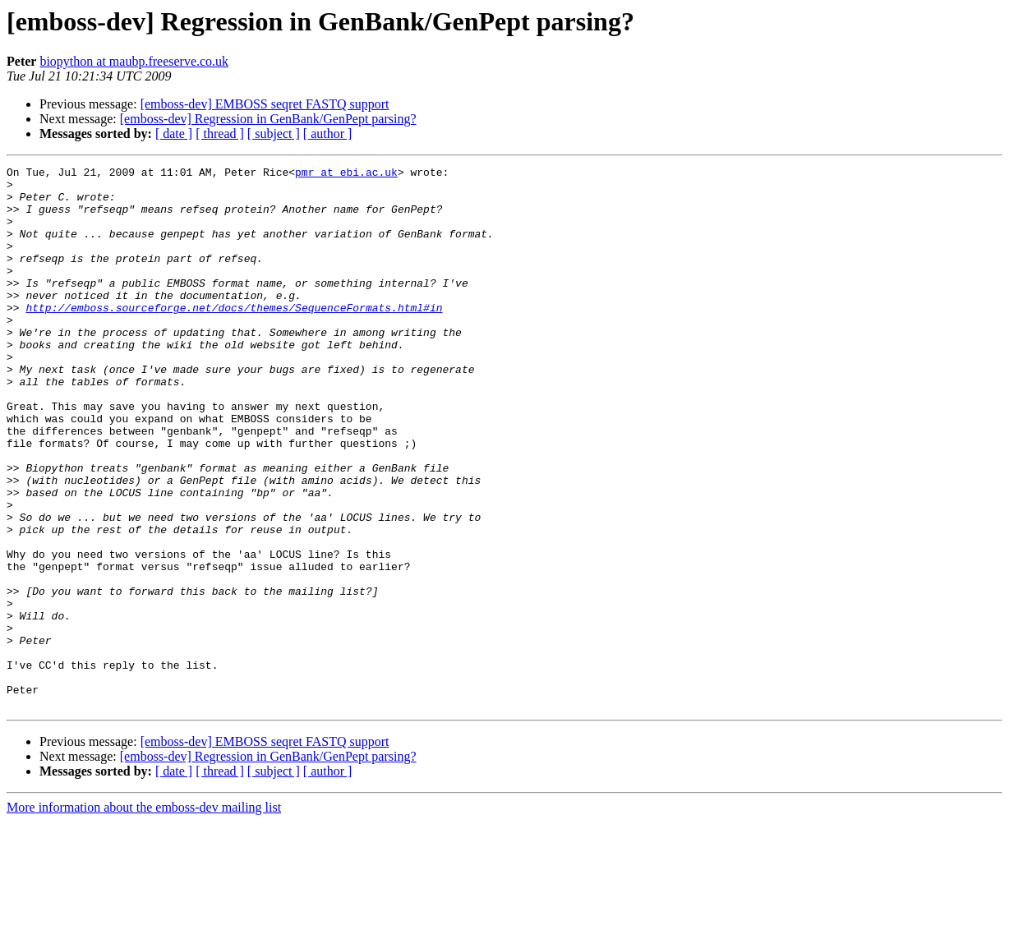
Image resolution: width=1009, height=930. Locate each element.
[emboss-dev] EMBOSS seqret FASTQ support (265, 104)
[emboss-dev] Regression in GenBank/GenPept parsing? (268, 119)
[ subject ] (273, 133)
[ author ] (327, 133)
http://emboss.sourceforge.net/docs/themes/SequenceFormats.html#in (233, 336)
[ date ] (173, 133)
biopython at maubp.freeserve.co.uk (133, 61)
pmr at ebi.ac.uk (346, 174)
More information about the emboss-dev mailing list (144, 916)
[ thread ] (220, 133)
